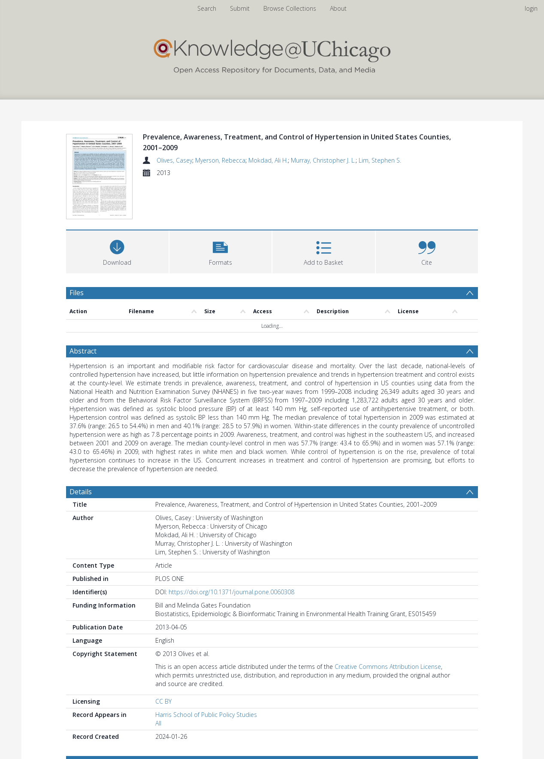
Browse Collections (289, 8)
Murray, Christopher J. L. (323, 160)
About (338, 8)
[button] (220, 252)
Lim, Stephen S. (380, 160)
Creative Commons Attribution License (388, 668)
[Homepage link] (272, 54)
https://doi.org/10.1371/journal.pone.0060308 (231, 593)
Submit (240, 8)
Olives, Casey (174, 160)
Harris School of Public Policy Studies (206, 716)
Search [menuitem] (206, 8)
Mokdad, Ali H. (268, 160)
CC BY (163, 703)
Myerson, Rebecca (220, 160)
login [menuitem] (531, 8)
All (158, 724)
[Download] (117, 252)
